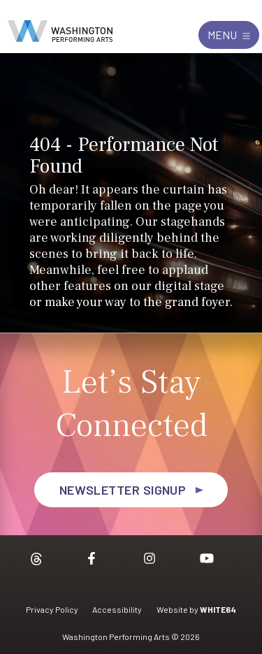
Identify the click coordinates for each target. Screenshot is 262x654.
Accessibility (117, 609)
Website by (196, 609)
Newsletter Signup (123, 489)
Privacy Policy (52, 609)
